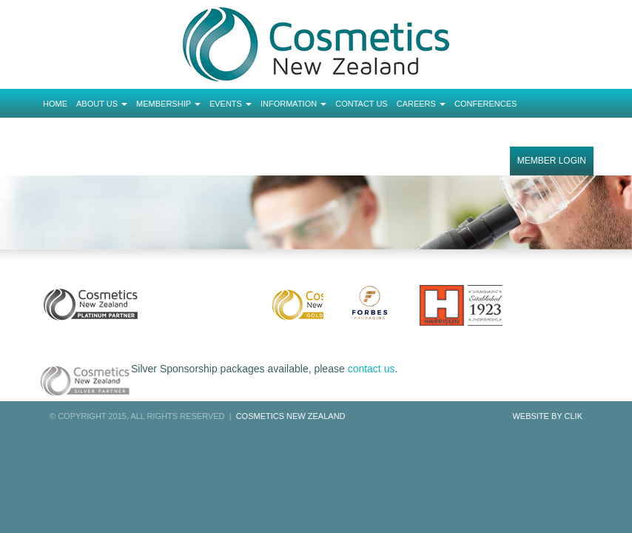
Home (55, 103)
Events (230, 103)
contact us (371, 369)
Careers (421, 103)
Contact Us (361, 103)
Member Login (551, 160)
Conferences (485, 103)
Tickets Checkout (84, 132)
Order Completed (175, 132)
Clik (573, 416)
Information (293, 103)
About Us (101, 103)
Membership (168, 103)
